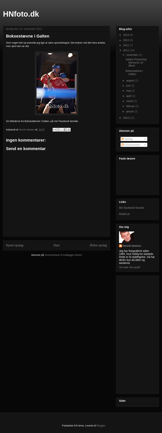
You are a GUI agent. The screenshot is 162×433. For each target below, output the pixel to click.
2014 (126, 34)
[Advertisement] (134, 333)
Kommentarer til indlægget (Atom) (63, 255)
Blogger (101, 425)
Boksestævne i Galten (134, 72)
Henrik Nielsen (132, 245)
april (129, 95)
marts (130, 101)
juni (128, 85)
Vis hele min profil (129, 267)
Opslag (127, 138)
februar (130, 106)
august (130, 80)
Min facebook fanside (131, 207)
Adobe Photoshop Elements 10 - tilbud (136, 62)
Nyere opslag (14, 245)
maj (128, 90)
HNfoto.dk (21, 14)
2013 (126, 40)
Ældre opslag (98, 245)
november (132, 54)
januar (130, 111)
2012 (126, 45)
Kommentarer (130, 144)
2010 (126, 117)
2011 (126, 50)
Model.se (124, 213)
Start (56, 245)
